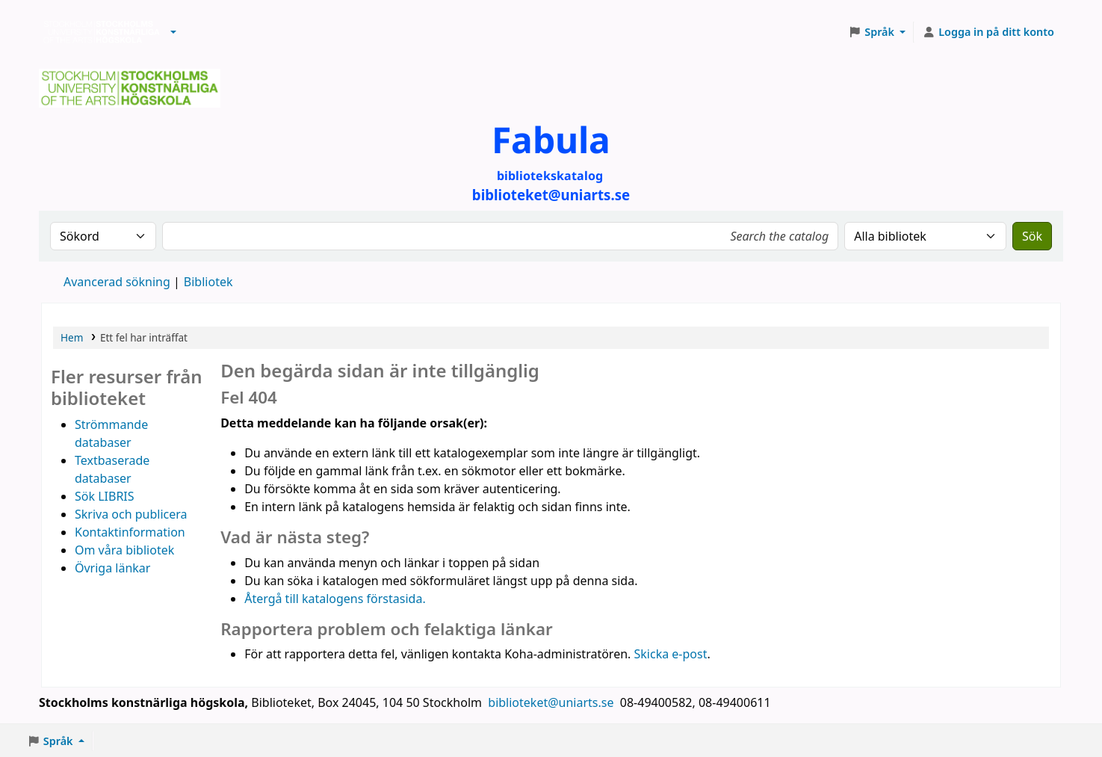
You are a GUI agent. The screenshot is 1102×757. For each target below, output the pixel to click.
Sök (1032, 236)
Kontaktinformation (130, 532)
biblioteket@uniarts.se (552, 702)
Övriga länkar (112, 568)
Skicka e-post (671, 654)
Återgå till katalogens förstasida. (335, 598)
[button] (173, 32)
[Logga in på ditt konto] (988, 32)
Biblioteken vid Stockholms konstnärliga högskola (98, 32)
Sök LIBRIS (104, 496)
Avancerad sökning (117, 282)
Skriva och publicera (131, 514)
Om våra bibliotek (124, 550)
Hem (72, 337)
